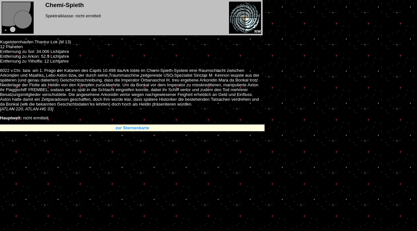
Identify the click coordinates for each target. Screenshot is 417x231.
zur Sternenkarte (132, 127)
